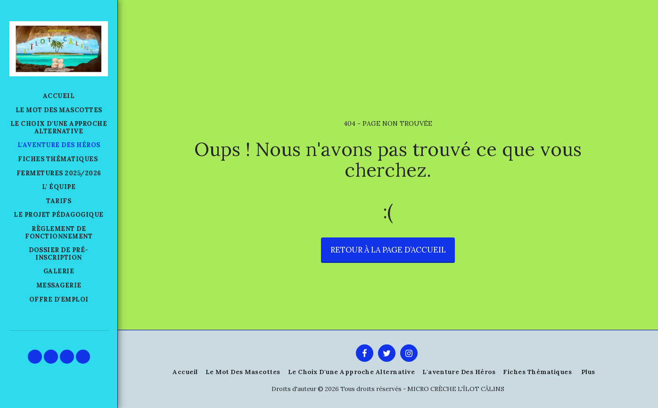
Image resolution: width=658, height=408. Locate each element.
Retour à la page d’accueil (388, 250)
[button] (35, 357)
